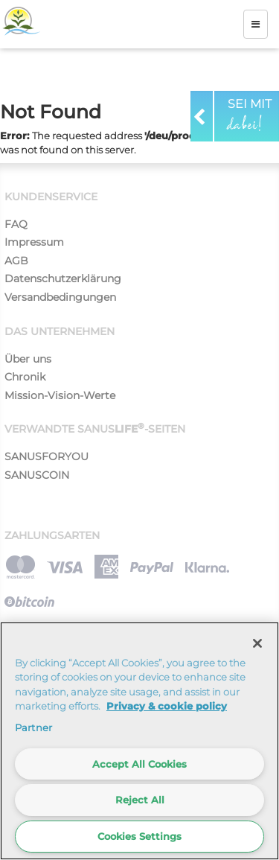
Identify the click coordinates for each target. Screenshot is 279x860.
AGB (16, 260)
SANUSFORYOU (46, 456)
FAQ (16, 224)
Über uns (27, 359)
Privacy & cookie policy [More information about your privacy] (166, 706)
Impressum (34, 242)
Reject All (139, 800)
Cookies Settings (139, 836)
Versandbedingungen (60, 297)
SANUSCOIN (36, 475)
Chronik (24, 376)
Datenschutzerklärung (62, 278)
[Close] (257, 643)
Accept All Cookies (139, 764)
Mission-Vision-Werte (59, 395)
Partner (33, 727)
